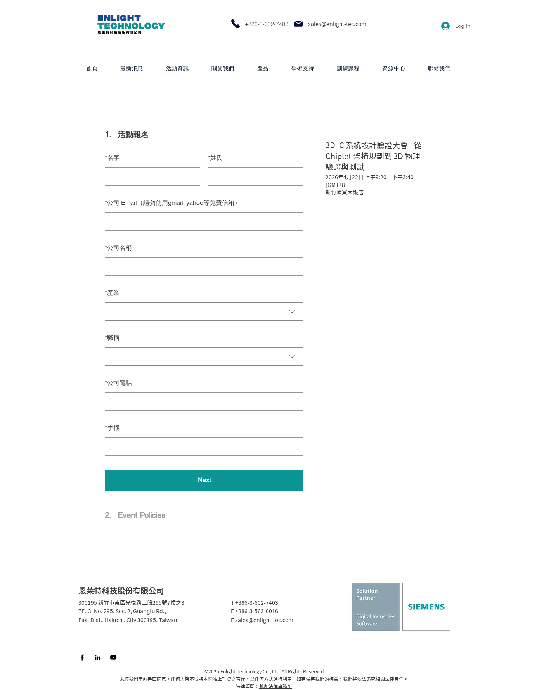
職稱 (112, 337)
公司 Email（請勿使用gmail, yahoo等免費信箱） (173, 202)
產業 (112, 292)
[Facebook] (82, 657)
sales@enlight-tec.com (337, 24)
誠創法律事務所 (275, 686)
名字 (112, 157)
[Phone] (235, 24)
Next (204, 480)
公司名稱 (118, 247)
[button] (262, 68)
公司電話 (118, 382)
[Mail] (298, 24)
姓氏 (215, 157)
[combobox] (204, 311)
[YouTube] (113, 657)
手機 (112, 427)
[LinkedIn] (98, 657)
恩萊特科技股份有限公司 (121, 591)
